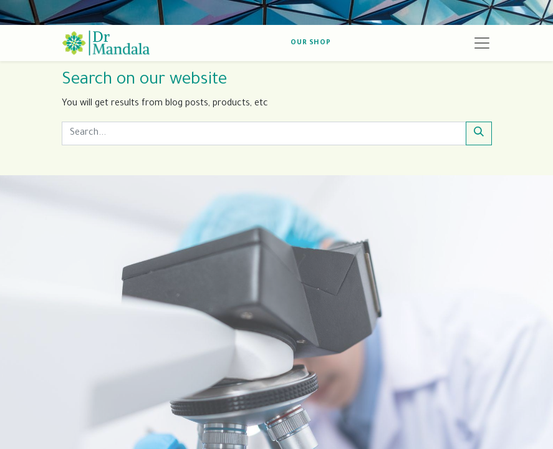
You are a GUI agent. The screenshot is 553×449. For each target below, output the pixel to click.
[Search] (479, 133)
